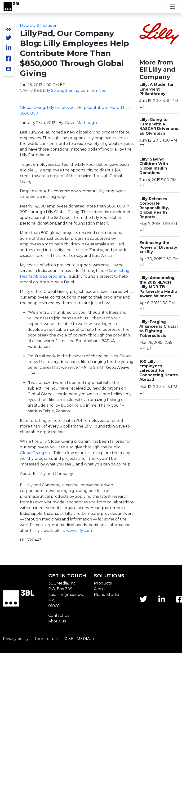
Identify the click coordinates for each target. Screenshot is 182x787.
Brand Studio (106, 594)
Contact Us (58, 615)
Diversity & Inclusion (39, 25)
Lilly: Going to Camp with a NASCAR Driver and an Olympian (159, 126)
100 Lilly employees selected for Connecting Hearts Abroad (158, 370)
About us (57, 621)
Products (103, 583)
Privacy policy (16, 638)
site (36, 453)
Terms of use (46, 638)
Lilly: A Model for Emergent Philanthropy (156, 89)
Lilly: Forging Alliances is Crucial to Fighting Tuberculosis (158, 329)
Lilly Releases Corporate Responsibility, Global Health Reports (154, 208)
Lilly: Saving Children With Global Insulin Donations (153, 166)
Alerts (99, 589)
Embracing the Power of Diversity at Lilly (158, 247)
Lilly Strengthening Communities (74, 90)
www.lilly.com (79, 530)
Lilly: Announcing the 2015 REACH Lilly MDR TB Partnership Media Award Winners (158, 287)
